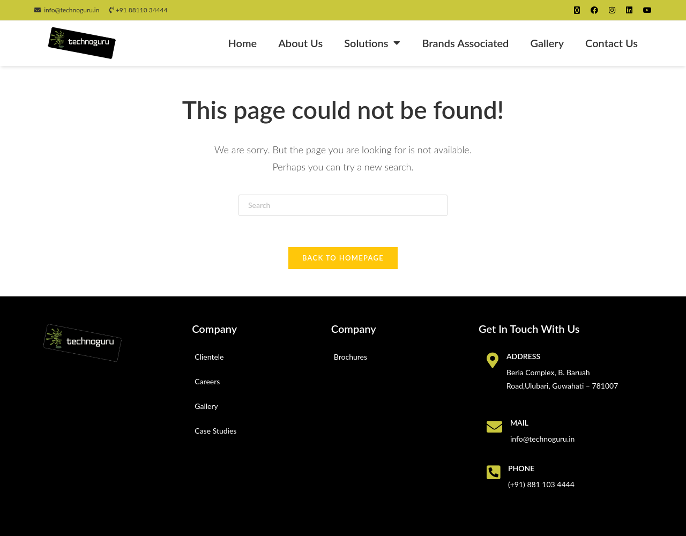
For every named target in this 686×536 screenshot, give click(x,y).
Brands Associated (465, 42)
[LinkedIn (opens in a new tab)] (629, 10)
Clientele (209, 358)
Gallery (547, 42)
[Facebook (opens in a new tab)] (594, 10)
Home (242, 42)
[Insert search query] (343, 205)
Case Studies (215, 432)
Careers (207, 383)
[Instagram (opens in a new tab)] (612, 10)
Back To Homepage (343, 259)
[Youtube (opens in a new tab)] (645, 10)
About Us (300, 42)
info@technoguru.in (66, 10)
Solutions (372, 43)
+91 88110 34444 (138, 10)
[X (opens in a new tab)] (577, 10)
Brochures (350, 358)
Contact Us (611, 42)
